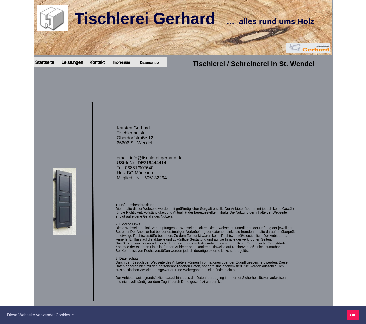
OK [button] (353, 315)
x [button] (73, 315)
